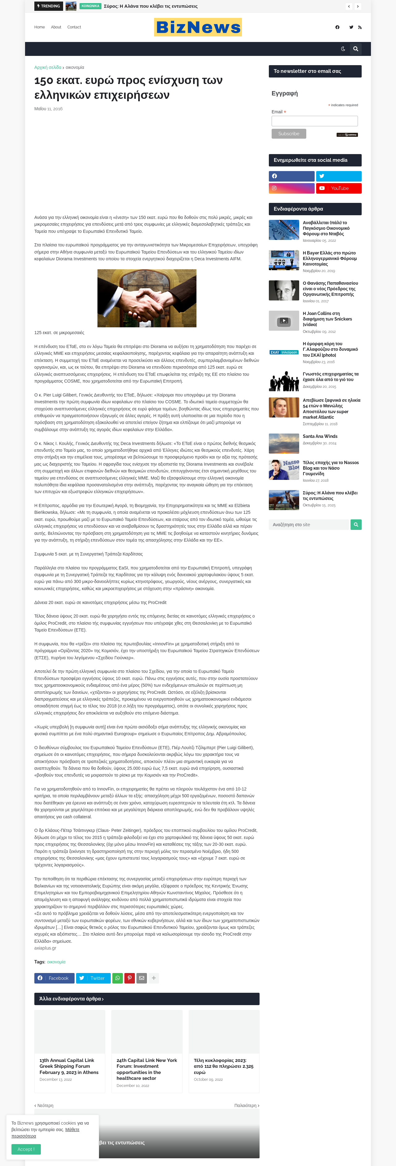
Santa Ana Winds (320, 436)
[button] (349, 6)
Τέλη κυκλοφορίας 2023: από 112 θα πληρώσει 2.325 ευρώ (223, 1066)
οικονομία (75, 67)
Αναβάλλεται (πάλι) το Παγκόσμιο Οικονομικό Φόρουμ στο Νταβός (326, 228)
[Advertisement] (147, 163)
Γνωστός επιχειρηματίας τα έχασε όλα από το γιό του (331, 376)
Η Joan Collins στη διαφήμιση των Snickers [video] (327, 319)
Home (39, 27)
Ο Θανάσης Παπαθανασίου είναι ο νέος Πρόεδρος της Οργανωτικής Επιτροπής (330, 289)
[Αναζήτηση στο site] (309, 524)
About (56, 27)
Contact (74, 27)
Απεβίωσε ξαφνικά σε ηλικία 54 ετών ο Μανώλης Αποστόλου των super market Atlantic (331, 409)
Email (279, 112)
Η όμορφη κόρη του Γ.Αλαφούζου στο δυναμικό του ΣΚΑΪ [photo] (330, 349)
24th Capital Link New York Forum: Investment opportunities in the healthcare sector (147, 1069)
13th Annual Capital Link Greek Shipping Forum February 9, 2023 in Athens (69, 1066)
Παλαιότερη (245, 1105)
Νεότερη (45, 1105)
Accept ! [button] (26, 1149)
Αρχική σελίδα (47, 67)
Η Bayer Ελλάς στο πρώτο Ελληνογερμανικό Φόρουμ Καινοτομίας (330, 258)
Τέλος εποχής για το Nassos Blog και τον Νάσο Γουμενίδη (331, 468)
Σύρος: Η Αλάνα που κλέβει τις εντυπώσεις (151, 6)
